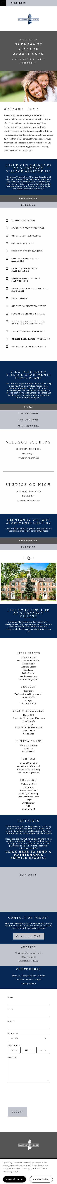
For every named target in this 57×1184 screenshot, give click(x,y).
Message (12, 1057)
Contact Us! (28, 936)
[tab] (28, 407)
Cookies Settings (41, 1179)
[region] (28, 1171)
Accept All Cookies (14, 1179)
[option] (28, 582)
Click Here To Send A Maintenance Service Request (28, 855)
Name (10, 997)
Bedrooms (13, 1034)
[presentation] (25, 1096)
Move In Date (14, 1046)
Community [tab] (28, 198)
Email (10, 1009)
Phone (11, 1022)
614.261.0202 (19, 3)
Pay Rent (28, 875)
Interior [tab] (28, 205)
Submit (17, 1111)
